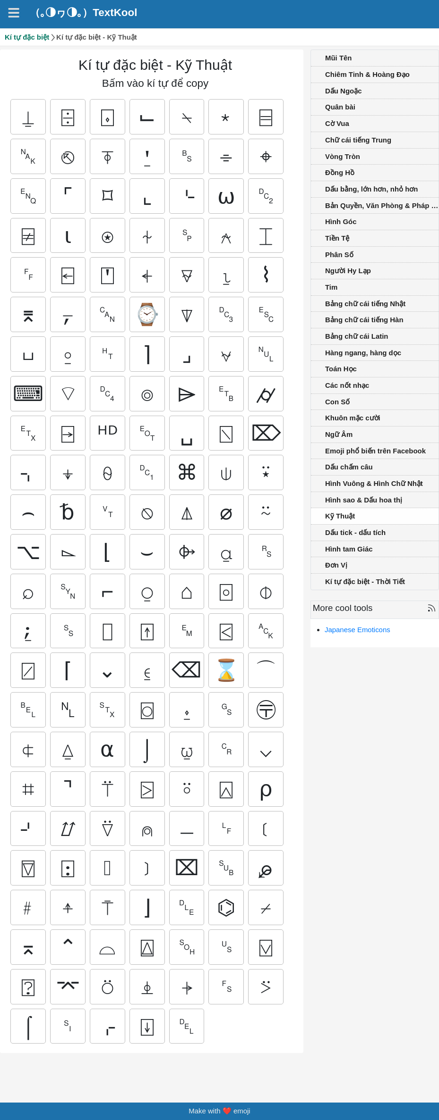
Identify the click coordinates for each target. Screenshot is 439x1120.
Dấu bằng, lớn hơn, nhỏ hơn (371, 189)
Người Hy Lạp (348, 271)
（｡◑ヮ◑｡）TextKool (83, 12)
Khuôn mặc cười (352, 418)
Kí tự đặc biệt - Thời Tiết (365, 581)
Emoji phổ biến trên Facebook (375, 451)
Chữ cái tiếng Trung (358, 140)
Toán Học (341, 369)
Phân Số (339, 255)
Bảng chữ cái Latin (356, 336)
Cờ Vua (337, 123)
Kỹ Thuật (340, 516)
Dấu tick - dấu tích (355, 532)
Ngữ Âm (339, 434)
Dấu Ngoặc (343, 91)
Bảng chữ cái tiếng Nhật (365, 304)
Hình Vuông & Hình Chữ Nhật (374, 483)
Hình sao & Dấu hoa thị (363, 500)
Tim (331, 287)
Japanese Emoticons (357, 630)
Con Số (337, 402)
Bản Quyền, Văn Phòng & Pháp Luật (382, 205)
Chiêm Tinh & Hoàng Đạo (367, 74)
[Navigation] (14, 12)
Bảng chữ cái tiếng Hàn (364, 320)
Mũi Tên (338, 58)
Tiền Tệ (337, 238)
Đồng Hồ (339, 172)
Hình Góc (340, 221)
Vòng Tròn (342, 156)
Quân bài (340, 107)
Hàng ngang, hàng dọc (363, 353)
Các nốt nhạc (347, 385)
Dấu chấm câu (349, 467)
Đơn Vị (336, 565)
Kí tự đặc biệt (27, 37)
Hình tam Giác (349, 549)
